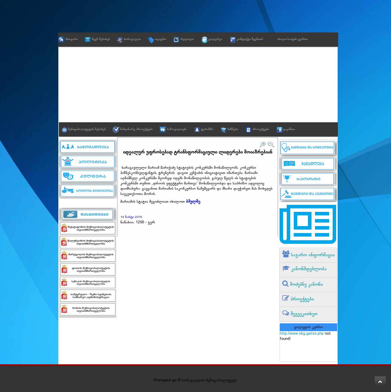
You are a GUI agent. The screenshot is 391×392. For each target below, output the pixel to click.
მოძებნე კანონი (306, 284)
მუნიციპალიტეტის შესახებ (86, 129)
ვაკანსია (289, 129)
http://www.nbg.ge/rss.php (302, 333)
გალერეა (215, 39)
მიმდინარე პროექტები (136, 129)
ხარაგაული (132, 39)
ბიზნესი (232, 129)
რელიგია (187, 39)
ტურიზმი (207, 129)
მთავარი (72, 39)
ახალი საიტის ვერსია (292, 39)
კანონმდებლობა (308, 269)
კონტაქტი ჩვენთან (249, 39)
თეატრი (160, 39)
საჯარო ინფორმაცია (312, 255)
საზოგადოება (177, 129)
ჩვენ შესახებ (101, 39)
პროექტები (260, 129)
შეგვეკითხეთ (303, 314)
